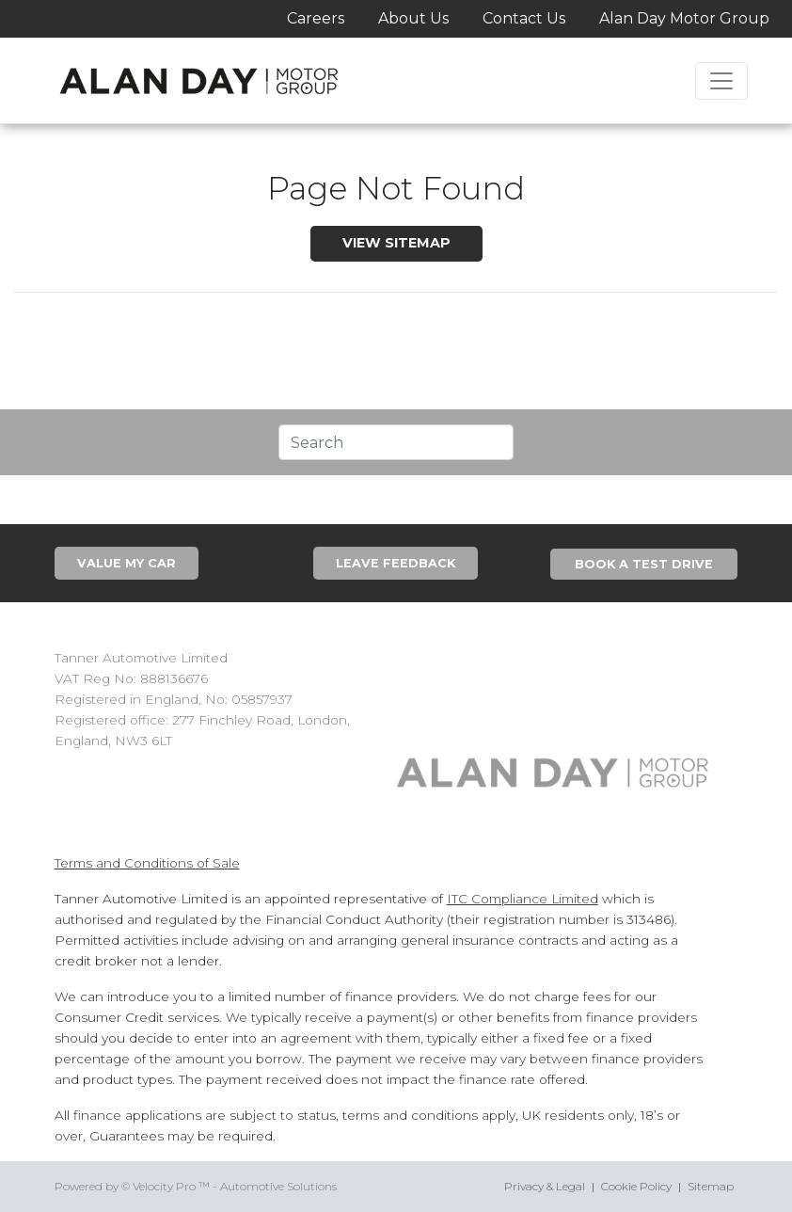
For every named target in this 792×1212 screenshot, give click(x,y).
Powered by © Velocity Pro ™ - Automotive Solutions (196, 1186)
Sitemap (711, 1186)
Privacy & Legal (544, 1186)
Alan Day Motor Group (684, 18)
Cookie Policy (636, 1186)
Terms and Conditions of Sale (147, 862)
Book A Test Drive (644, 564)
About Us (413, 18)
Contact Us (524, 18)
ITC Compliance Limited (522, 898)
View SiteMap (396, 242)
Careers (315, 18)
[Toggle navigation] (721, 81)
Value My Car (126, 563)
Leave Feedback (395, 563)
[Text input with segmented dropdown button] (396, 442)
